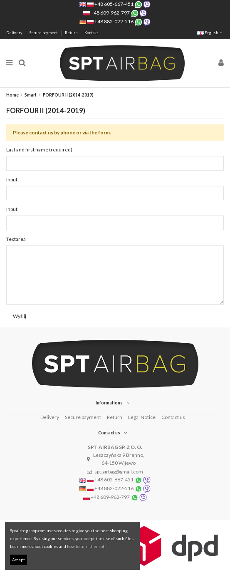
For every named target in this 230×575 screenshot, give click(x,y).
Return (71, 32)
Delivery (14, 32)
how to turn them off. (86, 546)
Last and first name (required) (39, 149)
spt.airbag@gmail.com (118, 471)
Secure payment (44, 32)
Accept (18, 559)
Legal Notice (142, 417)
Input (11, 179)
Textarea (16, 239)
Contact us (173, 417)
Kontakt (91, 32)
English (210, 32)
